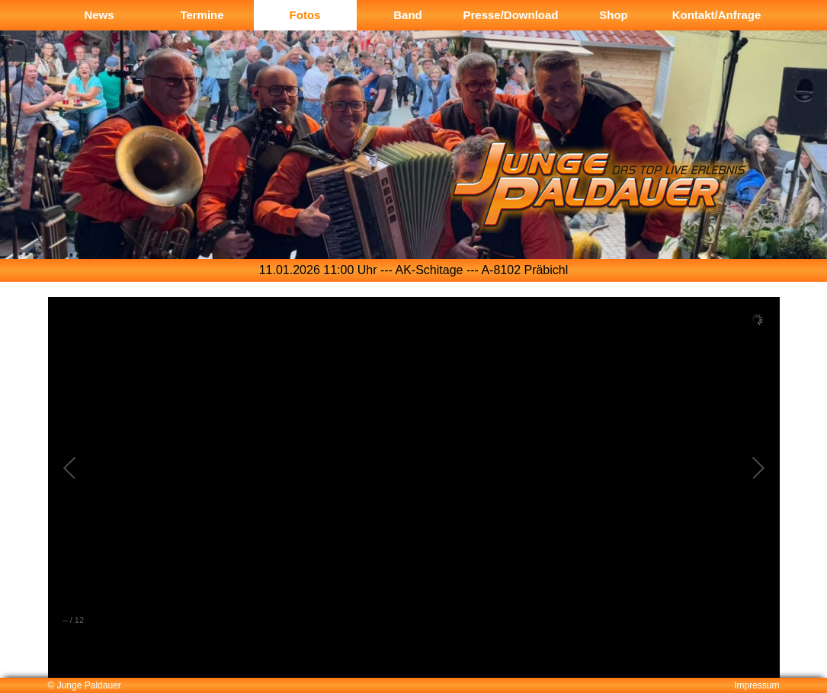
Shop (613, 14)
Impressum (756, 685)
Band (407, 14)
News (99, 14)
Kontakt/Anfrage (716, 14)
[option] (413, 168)
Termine (201, 14)
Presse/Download (510, 14)
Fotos (305, 14)
